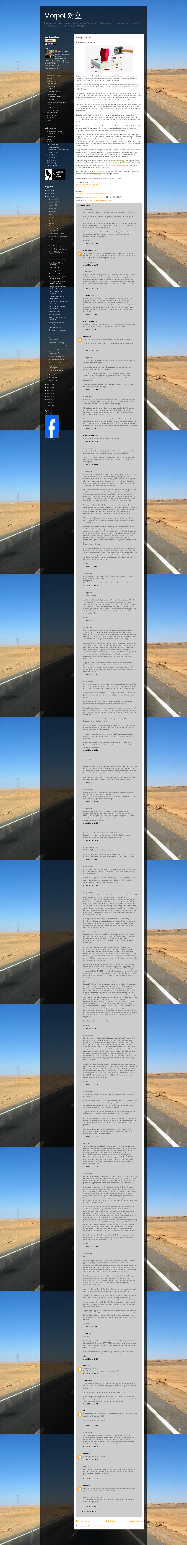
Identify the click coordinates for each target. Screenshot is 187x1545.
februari (52, 377)
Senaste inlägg (83, 1521)
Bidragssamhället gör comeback (55, 292)
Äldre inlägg (136, 1521)
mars (51, 374)
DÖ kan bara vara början (56, 343)
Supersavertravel (52, 110)
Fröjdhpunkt (51, 157)
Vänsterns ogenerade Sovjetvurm (55, 339)
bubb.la (49, 78)
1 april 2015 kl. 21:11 (90, 674)
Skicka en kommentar (88, 1511)
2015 (49, 196)
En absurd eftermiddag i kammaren (56, 297)
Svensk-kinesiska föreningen (56, 102)
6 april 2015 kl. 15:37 (90, 1479)
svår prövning (97, 171)
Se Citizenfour (53, 240)
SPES (49, 120)
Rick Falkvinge (52, 163)
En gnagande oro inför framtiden (87, 184)
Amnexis (86, 272)
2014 (49, 384)
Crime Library (51, 115)
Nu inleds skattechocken (56, 363)
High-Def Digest (52, 118)
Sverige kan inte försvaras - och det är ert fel (57, 287)
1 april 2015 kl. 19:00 (90, 428)
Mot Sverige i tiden (54, 314)
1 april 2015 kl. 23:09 (90, 840)
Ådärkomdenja (88, 295)
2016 (49, 193)
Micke (85, 336)
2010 (49, 396)
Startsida (110, 1521)
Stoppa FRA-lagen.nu (54, 91)
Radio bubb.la (51, 81)
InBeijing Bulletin (52, 152)
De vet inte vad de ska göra (57, 260)
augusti (51, 211)
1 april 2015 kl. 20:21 (90, 566)
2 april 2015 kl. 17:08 (90, 1136)
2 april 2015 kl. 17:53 (90, 1166)
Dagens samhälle (101, 193)
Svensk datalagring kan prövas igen (56, 307)
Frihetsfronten (51, 83)
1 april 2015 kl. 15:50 (90, 329)
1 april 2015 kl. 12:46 (90, 265)
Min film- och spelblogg (54, 76)
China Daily (50, 99)
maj (50, 220)
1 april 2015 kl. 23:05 (90, 823)
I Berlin (50, 226)
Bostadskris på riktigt (55, 371)
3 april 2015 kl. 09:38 (90, 1374)
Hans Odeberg (88, 250)
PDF (93, 115)
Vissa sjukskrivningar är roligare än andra (56, 283)
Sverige (109, 200)
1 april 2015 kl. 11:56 (90, 243)
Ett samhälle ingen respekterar (58, 346)
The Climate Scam (53, 144)
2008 (49, 403)
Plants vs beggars (54, 349)
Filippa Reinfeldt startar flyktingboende (56, 367)
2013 (49, 387)
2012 (49, 390)
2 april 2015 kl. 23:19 (90, 1359)
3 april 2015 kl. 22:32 (90, 1447)
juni (50, 217)
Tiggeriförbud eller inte (56, 360)
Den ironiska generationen (57, 249)
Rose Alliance (51, 86)
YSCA (49, 105)
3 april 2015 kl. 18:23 (90, 1425)
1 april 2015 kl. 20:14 (90, 465)
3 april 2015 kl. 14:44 (90, 1404)
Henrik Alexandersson (54, 131)
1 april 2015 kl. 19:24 (90, 441)
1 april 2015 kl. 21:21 (90, 750)
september (53, 208)
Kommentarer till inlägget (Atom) (99, 1526)
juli (50, 214)
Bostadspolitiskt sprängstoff (85, 187)
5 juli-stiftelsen (51, 134)
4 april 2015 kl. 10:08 (90, 1460)
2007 (49, 406)
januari (51, 381)
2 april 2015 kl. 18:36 (90, 1246)
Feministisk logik (54, 311)
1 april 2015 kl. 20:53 (90, 586)
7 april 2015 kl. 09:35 (90, 1507)
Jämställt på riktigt (54, 335)
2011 (49, 393)
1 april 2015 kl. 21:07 (90, 620)
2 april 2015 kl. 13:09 (90, 1084)
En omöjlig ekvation (55, 271)
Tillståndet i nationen (55, 243)
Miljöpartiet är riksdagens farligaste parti (57, 278)
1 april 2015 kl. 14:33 (90, 289)
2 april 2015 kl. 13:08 (90, 1028)
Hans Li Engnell (89, 321)
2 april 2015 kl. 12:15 (90, 885)
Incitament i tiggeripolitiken (57, 237)
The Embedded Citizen (54, 165)
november (52, 202)
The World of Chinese (54, 97)
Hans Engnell (48, 413)
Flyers (49, 107)
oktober (52, 205)
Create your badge (50, 439)
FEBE (49, 123)
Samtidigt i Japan (54, 257)
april (50, 223)
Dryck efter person (54, 327)
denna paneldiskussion (121, 165)
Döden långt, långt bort (56, 357)
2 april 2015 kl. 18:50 (90, 1327)
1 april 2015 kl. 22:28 (90, 801)
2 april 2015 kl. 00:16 (90, 859)
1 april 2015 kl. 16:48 (90, 351)
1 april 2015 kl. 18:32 (90, 389)
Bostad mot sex (53, 268)
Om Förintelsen (52, 113)
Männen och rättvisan (55, 274)
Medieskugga (51, 94)
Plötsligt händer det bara (56, 234)
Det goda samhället (53, 147)
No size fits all (51, 160)
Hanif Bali (50, 142)
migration (103, 200)
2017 (49, 190)
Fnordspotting (90, 193)
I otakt (49, 139)
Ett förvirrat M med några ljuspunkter (57, 230)
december (52, 199)
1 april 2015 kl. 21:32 (90, 782)
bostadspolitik (87, 200)
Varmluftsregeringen (55, 246)
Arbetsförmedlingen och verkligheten (56, 323)
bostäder (96, 200)
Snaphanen (80, 193)
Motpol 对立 (63, 16)
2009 (49, 399)
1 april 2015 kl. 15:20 (90, 314)
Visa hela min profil (51, 68)
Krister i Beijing (52, 155)
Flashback (50, 89)
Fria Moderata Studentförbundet (57, 150)
